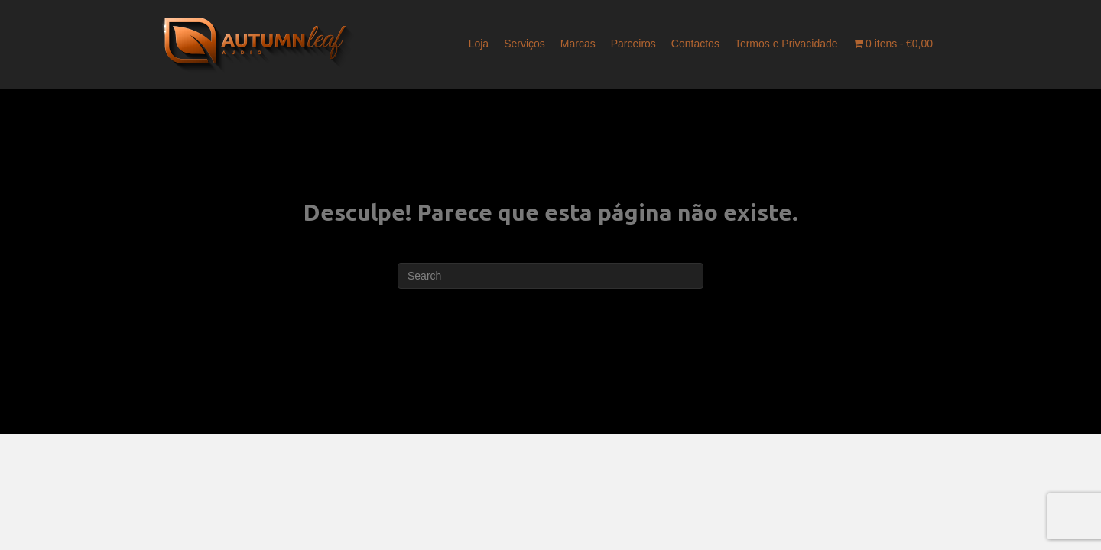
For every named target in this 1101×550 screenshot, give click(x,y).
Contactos (695, 43)
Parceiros (633, 43)
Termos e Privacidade (786, 43)
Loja (479, 43)
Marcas (578, 43)
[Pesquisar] (550, 276)
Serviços (524, 43)
